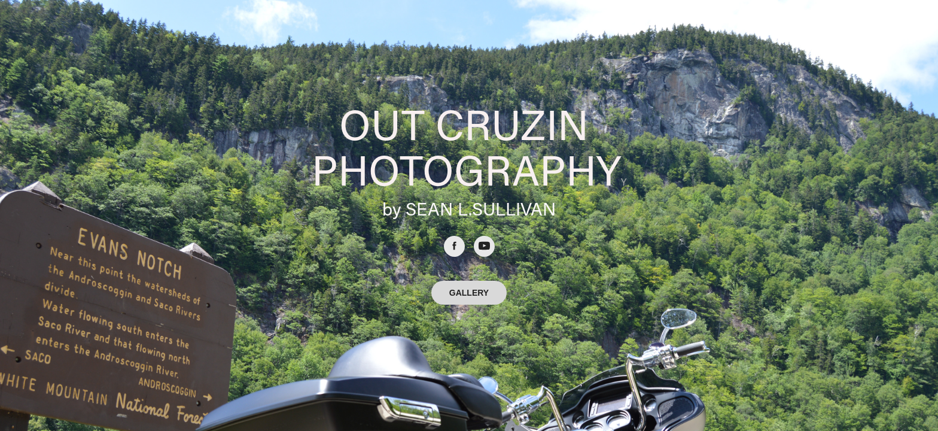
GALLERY (469, 293)
